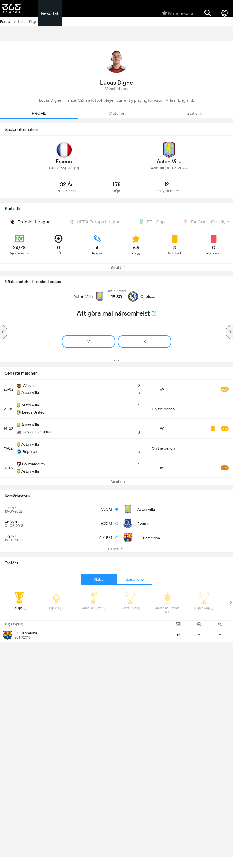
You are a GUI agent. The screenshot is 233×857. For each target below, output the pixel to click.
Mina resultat (178, 13)
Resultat (49, 13)
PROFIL (39, 113)
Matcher (117, 113)
